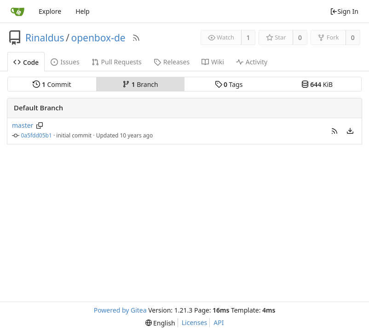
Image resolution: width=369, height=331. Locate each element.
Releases (172, 61)
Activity (251, 61)
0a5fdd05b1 (36, 135)
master (22, 125)
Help (82, 11)
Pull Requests (117, 61)
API (218, 322)
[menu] (350, 131)
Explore (50, 11)
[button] (334, 131)
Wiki (213, 61)
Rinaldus (44, 37)
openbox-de (98, 37)
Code (26, 62)
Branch (140, 84)
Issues (65, 61)
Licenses (195, 322)
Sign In (344, 11)
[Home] (17, 11)
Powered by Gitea (120, 310)
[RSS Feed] (136, 38)
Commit (52, 84)
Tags (229, 84)
